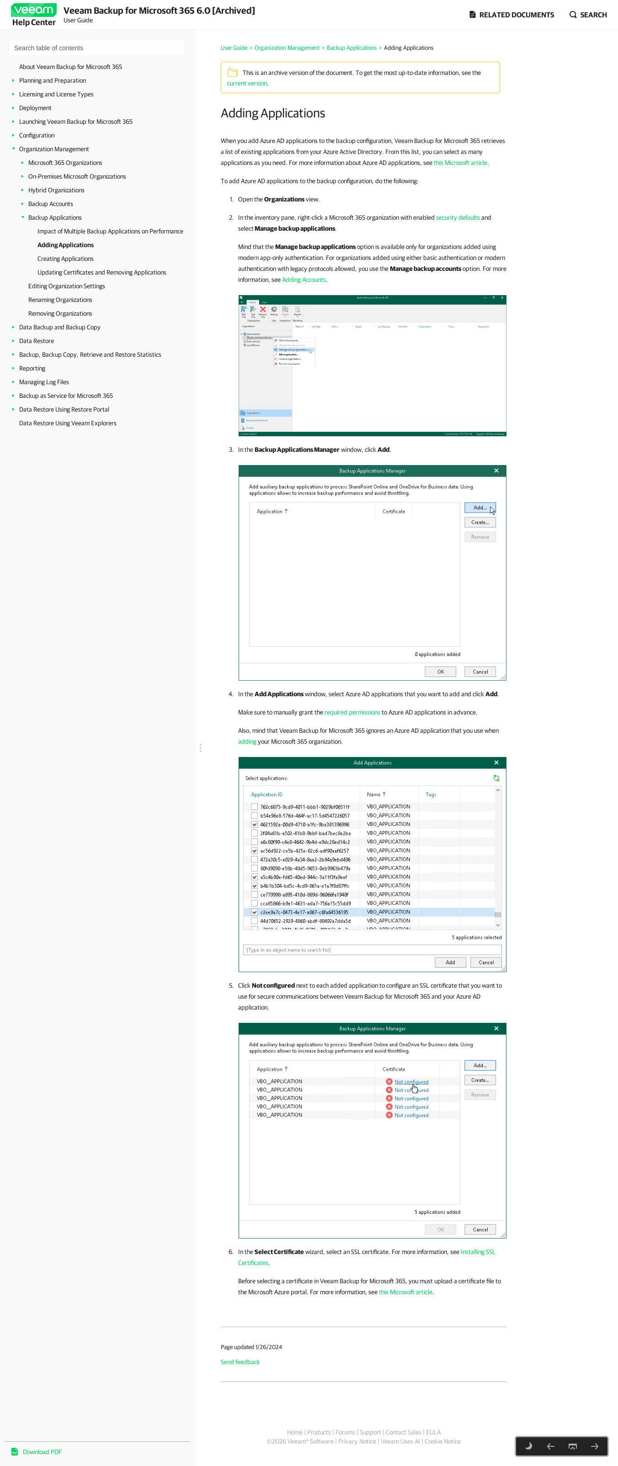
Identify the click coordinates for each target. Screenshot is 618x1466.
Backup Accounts (50, 203)
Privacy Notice (357, 1441)
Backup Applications (55, 217)
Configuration (36, 135)
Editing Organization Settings (66, 286)
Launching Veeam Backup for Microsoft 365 (76, 121)
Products (319, 1432)
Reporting (32, 368)
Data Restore (36, 340)
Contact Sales (403, 1432)
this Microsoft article (460, 162)
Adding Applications (65, 245)
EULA (433, 1432)
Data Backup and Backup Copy (60, 327)
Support (370, 1432)
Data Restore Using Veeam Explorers (68, 423)
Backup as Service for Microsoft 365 (66, 395)
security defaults (458, 217)
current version (247, 83)
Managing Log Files (44, 382)
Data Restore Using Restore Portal (64, 409)
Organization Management (54, 149)
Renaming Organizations (60, 299)
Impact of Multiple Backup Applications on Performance (110, 231)
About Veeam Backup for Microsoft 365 (70, 66)
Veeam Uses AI (400, 1441)
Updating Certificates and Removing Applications (101, 272)
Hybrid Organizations (56, 190)
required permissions (352, 712)
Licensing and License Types (56, 94)
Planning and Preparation (52, 80)
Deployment (35, 107)
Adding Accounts (304, 279)
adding (247, 741)
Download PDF (42, 1451)
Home (295, 1432)
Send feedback (240, 1361)
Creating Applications (65, 258)
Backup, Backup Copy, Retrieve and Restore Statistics (90, 354)
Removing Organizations (60, 313)
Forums (345, 1432)
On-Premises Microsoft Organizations (77, 176)
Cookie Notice (443, 1441)
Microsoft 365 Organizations (65, 162)
